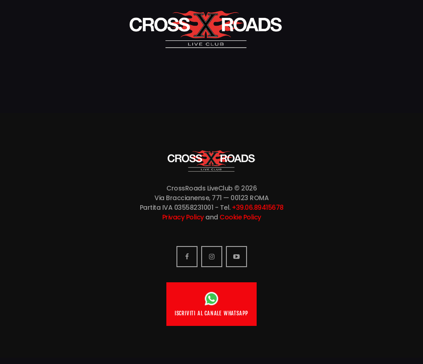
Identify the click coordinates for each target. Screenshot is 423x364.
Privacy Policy (183, 217)
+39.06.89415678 (258, 207)
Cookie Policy (240, 217)
